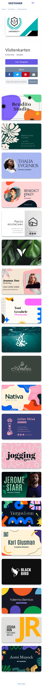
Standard (19, 54)
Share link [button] (33, 82)
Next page (21, 684)
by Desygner (9, 54)
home (4, 9)
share (21, 69)
